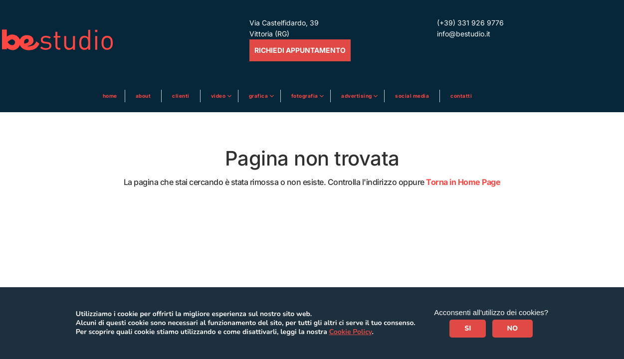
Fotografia (305, 96)
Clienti (181, 96)
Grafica (259, 96)
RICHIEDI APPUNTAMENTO (300, 50)
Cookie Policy (350, 332)
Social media (412, 96)
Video (219, 96)
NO (512, 328)
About (143, 96)
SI (467, 328)
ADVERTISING (357, 96)
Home (110, 96)
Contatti (461, 96)
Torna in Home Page (463, 182)
